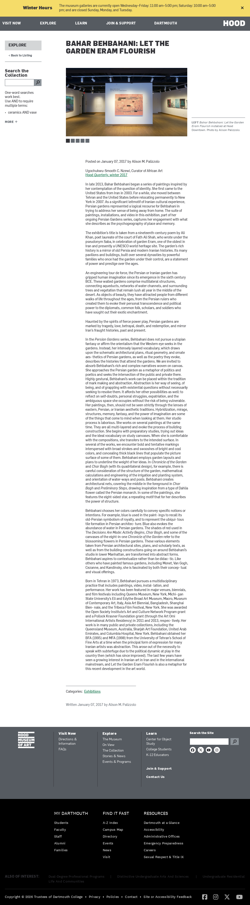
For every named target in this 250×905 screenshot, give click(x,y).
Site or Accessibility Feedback (168, 896)
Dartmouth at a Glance (161, 822)
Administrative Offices (162, 836)
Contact (131, 896)
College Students (159, 749)
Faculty (60, 829)
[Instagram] (215, 896)
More (9, 122)
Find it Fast (116, 813)
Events (108, 843)
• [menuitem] (85, 896)
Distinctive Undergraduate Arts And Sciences (153, 876)
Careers (150, 850)
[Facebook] (204, 896)
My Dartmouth (71, 813)
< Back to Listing (20, 55)
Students (61, 822)
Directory (110, 836)
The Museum (112, 739)
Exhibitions (92, 692)
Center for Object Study (158, 742)
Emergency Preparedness (164, 843)
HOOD (234, 23)
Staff (58, 836)
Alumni (60, 843)
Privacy (94, 896)
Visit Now (11, 23)
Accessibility (154, 829)
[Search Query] (209, 741)
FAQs (62, 749)
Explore (48, 23)
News (107, 850)
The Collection (113, 751)
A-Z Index (110, 822)
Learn (81, 23)
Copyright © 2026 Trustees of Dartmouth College (44, 896)
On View (109, 745)
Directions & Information (68, 742)
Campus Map (113, 829)
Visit (106, 857)
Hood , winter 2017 (106, 175)
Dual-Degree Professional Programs (77, 876)
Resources (156, 813)
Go (234, 741)
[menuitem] (72, 833)
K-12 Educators (157, 755)
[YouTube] (239, 896)
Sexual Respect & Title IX (164, 857)
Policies (112, 896)
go (38, 82)
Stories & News (114, 756)
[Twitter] (227, 896)
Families (61, 850)
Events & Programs (117, 762)
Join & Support (121, 23)
